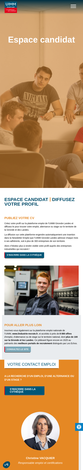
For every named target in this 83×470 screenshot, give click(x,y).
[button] (6, 464)
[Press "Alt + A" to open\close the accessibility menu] (79, 427)
